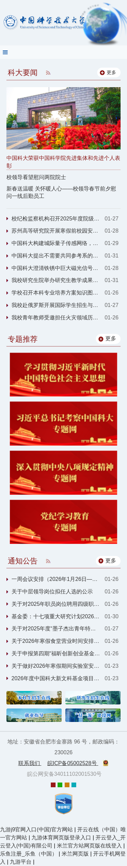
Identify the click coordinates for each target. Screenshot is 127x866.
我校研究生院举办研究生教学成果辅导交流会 (56, 280)
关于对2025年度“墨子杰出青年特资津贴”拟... (56, 628)
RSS (48, 72)
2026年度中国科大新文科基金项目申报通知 (56, 678)
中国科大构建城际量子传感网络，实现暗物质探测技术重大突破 (56, 243)
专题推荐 (23, 339)
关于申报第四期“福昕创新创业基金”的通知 (56, 653)
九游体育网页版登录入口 (61, 837)
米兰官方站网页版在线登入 (89, 845)
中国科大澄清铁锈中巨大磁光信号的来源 (56, 268)
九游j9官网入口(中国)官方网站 (36, 829)
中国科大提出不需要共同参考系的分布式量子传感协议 (56, 255)
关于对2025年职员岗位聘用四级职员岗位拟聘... (56, 604)
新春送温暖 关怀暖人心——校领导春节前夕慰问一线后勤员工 (61, 192)
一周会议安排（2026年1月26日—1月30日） (56, 579)
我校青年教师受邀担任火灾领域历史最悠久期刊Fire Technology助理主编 (56, 317)
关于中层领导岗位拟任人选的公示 (52, 591)
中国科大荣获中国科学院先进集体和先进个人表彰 (63, 161)
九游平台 (20, 862)
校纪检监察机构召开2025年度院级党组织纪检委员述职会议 (56, 218)
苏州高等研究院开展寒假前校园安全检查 (56, 231)
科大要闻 (23, 72)
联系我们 (29, 763)
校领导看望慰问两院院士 (36, 177)
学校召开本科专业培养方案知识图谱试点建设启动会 (56, 293)
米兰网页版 (75, 854)
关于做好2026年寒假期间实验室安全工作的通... (56, 666)
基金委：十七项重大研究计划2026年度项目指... (56, 616)
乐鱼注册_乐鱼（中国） (28, 854)
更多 (110, 338)
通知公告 (23, 561)
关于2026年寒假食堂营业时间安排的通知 (56, 641)
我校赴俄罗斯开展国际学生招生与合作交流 (56, 305)
